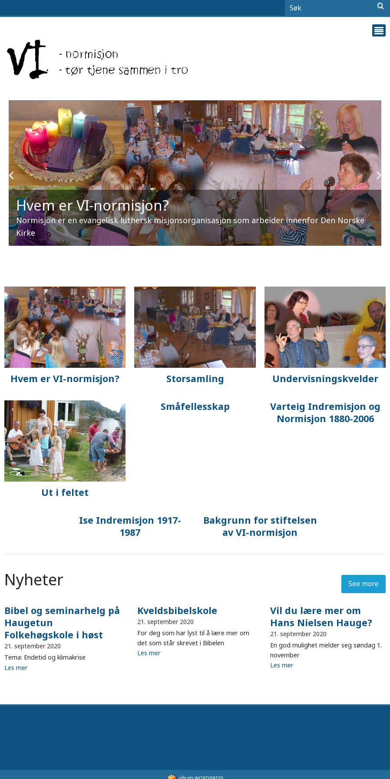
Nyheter (33, 580)
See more (363, 583)
